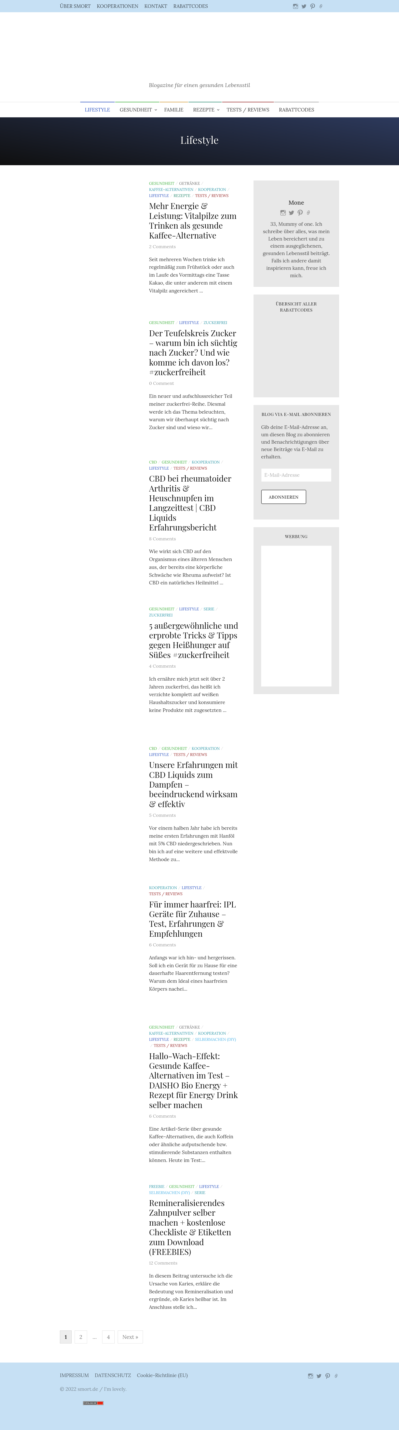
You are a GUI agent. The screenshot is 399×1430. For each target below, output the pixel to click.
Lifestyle (97, 110)
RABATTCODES (190, 6)
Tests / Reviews (248, 110)
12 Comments (163, 1263)
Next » (130, 1337)
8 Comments (162, 539)
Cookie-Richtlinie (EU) (162, 1375)
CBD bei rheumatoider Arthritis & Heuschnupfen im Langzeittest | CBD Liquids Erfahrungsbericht (190, 502)
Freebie (156, 1186)
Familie (174, 110)
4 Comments (162, 666)
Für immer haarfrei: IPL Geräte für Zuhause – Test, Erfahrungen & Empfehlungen (192, 919)
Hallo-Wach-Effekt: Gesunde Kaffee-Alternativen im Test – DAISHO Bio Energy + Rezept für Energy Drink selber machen (193, 1080)
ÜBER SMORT (75, 6)
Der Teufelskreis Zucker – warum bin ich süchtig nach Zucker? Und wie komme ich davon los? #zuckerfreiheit (193, 352)
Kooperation (212, 189)
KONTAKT (155, 6)
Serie (209, 609)
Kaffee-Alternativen (171, 189)
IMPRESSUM (74, 1375)
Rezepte (204, 110)
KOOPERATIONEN (117, 6)
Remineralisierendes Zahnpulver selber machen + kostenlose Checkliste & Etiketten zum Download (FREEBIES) (190, 1227)
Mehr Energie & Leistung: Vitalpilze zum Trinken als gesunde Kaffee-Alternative (193, 220)
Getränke (189, 183)
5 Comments (162, 815)
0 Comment (161, 383)
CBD (153, 462)
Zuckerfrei (215, 322)
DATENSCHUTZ (113, 1375)
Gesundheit (136, 110)
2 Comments (162, 246)
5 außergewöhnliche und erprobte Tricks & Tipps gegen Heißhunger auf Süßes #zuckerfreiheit (193, 640)
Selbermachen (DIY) (215, 1039)
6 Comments (162, 945)
